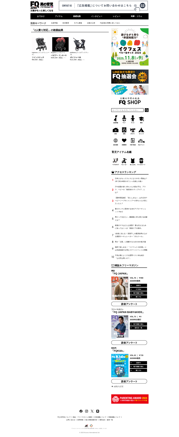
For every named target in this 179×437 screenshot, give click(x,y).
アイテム (59, 16)
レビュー (116, 16)
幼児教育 (66, 23)
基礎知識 (77, 16)
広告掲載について (100, 417)
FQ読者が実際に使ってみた (110, 23)
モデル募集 (78, 23)
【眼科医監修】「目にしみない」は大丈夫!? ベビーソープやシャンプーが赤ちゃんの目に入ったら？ (131, 200)
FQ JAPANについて (64, 417)
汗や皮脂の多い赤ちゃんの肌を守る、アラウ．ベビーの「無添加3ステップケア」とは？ (130, 189)
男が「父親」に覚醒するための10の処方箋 (130, 242)
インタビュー (96, 16)
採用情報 (80, 420)
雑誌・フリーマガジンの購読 (82, 417)
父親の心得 (91, 23)
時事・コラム (136, 16)
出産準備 (54, 23)
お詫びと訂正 (118, 386)
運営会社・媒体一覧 (106, 420)
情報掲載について (114, 417)
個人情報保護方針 (91, 420)
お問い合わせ (70, 420)
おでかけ (41, 16)
